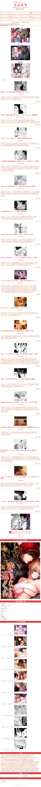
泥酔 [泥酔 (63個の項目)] (25, 757)
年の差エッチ (24, 239)
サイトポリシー (4, 782)
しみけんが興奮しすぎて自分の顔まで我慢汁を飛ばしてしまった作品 (11, 669)
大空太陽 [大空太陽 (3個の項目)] (25, 768)
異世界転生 (13, 288)
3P (21, 457)
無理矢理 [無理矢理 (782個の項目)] (14, 755)
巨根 (22, 122)
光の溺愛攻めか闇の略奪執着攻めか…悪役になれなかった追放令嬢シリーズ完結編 (19, 161)
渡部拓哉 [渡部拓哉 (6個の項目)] (21, 766)
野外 (9, 145)
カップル (28, 122)
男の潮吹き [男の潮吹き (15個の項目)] (22, 764)
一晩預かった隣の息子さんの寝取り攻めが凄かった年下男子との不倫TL (17, 234)
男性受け (25, 407)
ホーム (10, 13)
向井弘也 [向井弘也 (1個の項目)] (22, 770)
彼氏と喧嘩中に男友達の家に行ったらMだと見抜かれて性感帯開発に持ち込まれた (20, 427)
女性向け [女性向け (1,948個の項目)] (3, 755)
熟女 (2, 508)
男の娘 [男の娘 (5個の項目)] (2, 768)
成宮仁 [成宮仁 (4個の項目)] (11, 768)
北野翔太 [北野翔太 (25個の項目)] (32, 762)
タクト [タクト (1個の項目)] (17, 770)
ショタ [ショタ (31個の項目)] (15, 762)
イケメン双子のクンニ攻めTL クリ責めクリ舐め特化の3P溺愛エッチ (10, 635)
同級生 (37, 97)
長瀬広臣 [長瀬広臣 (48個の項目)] (7, 760)
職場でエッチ (3, 611)
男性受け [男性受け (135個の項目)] (27, 755)
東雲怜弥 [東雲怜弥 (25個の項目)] (24, 762)
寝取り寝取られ (4, 313)
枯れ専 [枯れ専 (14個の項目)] (27, 764)
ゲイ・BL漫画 (3, 619)
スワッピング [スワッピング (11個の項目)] (4, 766)
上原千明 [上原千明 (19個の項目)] (8, 764)
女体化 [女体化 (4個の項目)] (15, 768)
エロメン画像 (3, 607)
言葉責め (26, 97)
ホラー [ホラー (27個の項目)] (19, 762)
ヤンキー (19, 292)
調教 (30, 97)
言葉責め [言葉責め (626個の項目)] (19, 755)
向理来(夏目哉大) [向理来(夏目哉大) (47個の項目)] (13, 760)
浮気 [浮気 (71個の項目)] (22, 757)
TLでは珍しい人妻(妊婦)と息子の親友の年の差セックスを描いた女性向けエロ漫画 (20, 501)
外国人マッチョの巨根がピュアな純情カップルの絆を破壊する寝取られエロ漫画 (19, 354)
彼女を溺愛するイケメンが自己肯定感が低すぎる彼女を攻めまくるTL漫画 (11, 692)
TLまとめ (10, 16)
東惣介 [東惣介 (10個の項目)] (12, 766)
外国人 (24, 363)
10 (25, 532)
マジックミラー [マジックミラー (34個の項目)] (4, 762)
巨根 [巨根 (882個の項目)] (10, 755)
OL (16, 292)
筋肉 (16, 145)
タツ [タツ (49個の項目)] (35, 757)
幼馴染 (12, 145)
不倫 (23, 143)
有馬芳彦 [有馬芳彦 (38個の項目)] (24, 760)
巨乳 (6, 168)
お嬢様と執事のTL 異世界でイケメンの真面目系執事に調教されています (11, 726)
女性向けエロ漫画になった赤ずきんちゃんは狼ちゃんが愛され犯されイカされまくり (13, 646)
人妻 (23, 145)
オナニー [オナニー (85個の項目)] (17, 757)
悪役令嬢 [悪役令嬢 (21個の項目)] (3, 764)
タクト (14, 313)
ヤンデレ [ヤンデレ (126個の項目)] (32, 755)
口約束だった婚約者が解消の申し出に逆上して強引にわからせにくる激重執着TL (19, 115)
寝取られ (33, 97)
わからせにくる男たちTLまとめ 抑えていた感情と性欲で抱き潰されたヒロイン (19, 280)
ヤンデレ (17, 97)
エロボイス (31, 16)
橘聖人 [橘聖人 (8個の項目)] (16, 766)
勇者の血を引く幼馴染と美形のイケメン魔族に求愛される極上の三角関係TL (18, 186)
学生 (14, 359)
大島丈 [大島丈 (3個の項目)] (29, 768)
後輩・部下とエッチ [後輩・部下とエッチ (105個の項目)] (5, 757)
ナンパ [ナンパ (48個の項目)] (2, 760)
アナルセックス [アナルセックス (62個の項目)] (30, 757)
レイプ (2, 336)
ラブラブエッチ (4, 610)
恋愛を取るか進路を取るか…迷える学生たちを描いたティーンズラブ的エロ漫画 (19, 402)
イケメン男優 (19, 313)
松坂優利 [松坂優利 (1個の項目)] (13, 770)
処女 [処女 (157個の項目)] (23, 755)
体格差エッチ (32, 166)
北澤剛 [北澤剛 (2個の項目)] (36, 768)
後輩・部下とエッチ (22, 218)
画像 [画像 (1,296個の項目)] (7, 755)
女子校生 (20, 359)
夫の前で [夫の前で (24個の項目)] (37, 762)
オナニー (17, 290)
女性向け (19, 99)
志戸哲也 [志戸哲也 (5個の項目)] (7, 768)
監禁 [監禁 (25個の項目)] (28, 762)
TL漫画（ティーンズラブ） (6, 97)
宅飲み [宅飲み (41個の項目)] (20, 760)
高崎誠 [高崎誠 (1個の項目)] (36, 770)
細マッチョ (8, 288)
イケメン (31, 19)
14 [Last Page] (30, 532)
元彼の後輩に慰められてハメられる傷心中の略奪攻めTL (14, 211)
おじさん (23, 286)
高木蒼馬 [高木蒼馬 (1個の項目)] (27, 770)
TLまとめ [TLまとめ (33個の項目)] (11, 762)
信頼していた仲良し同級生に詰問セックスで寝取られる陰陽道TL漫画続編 (18, 379)
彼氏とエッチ (15, 120)
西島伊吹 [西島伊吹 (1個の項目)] (3, 770)
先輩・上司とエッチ (35, 361)
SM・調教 (3, 432)
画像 (14, 97)
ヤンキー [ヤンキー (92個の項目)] (13, 757)
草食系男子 (28, 361)
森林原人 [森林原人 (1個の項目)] (8, 770)
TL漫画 (30, 13)
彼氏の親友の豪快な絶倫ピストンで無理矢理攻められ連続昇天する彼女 (17, 331)
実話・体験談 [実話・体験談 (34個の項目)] (30, 760)
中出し (8, 122)
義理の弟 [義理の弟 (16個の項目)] (13, 764)
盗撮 (2, 483)
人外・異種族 (14, 193)
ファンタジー (21, 166)
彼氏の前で (33, 120)
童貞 (28, 241)
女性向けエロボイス (5, 608)
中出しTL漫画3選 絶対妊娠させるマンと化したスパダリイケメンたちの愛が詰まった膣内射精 (14, 738)
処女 (2, 363)
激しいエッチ (9, 99)
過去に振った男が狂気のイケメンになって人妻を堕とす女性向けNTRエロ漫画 (19, 257)
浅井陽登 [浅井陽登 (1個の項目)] (32, 770)
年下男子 (37, 122)
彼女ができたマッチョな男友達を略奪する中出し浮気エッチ (15, 307)
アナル (23, 459)
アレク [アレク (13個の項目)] (36, 764)
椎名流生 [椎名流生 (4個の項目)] (20, 768)
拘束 (17, 166)
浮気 (25, 122)
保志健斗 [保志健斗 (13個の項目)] (32, 764)
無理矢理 (15, 99)
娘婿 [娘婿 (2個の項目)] (33, 768)
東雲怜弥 (3, 485)
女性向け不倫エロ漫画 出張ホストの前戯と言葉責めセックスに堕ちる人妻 (11, 749)
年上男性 (37, 166)
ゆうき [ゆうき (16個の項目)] (17, 764)
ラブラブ (10, 19)
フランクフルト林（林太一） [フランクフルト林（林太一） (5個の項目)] (30, 766)
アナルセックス (28, 459)
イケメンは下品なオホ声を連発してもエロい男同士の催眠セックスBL (11, 715)
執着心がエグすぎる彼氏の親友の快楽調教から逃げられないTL (15, 92)
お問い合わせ (3, 780)
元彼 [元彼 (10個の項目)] (9, 766)
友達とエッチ (3, 99)
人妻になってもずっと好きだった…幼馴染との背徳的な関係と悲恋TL (16, 138)
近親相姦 (2, 616)
